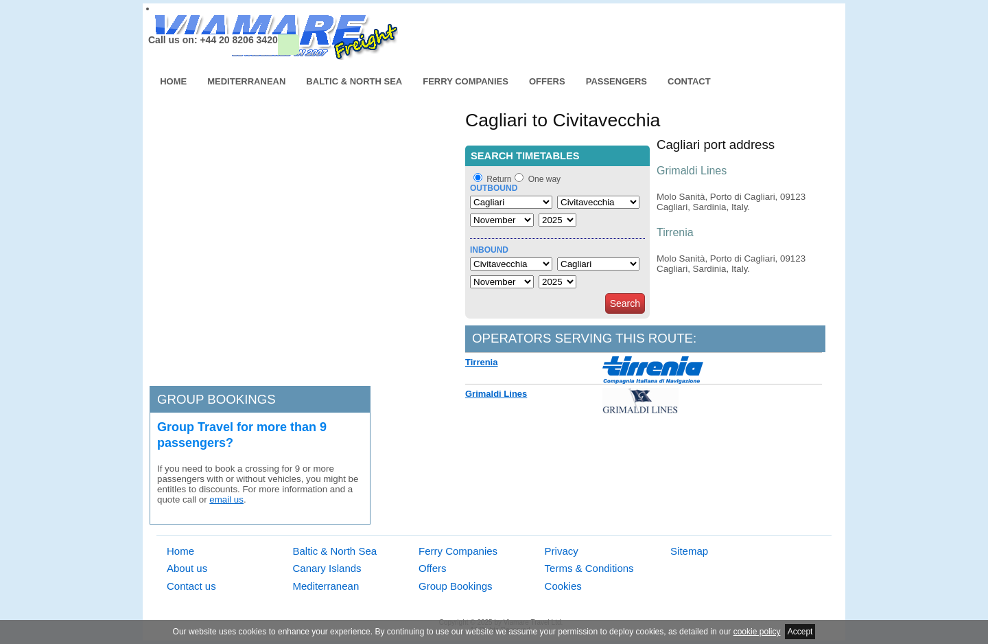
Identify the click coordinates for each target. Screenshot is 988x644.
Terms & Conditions (589, 568)
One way (544, 179)
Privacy (561, 551)
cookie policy (757, 631)
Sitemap (689, 551)
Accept (800, 631)
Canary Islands (327, 568)
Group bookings (216, 399)
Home (173, 81)
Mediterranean (246, 81)
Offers (547, 81)
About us (187, 568)
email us (226, 499)
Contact (689, 81)
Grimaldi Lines (496, 394)
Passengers (616, 81)
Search (625, 303)
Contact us (191, 586)
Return (498, 179)
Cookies (563, 586)
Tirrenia (481, 362)
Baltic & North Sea (354, 81)
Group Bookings (456, 586)
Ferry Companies (465, 81)
